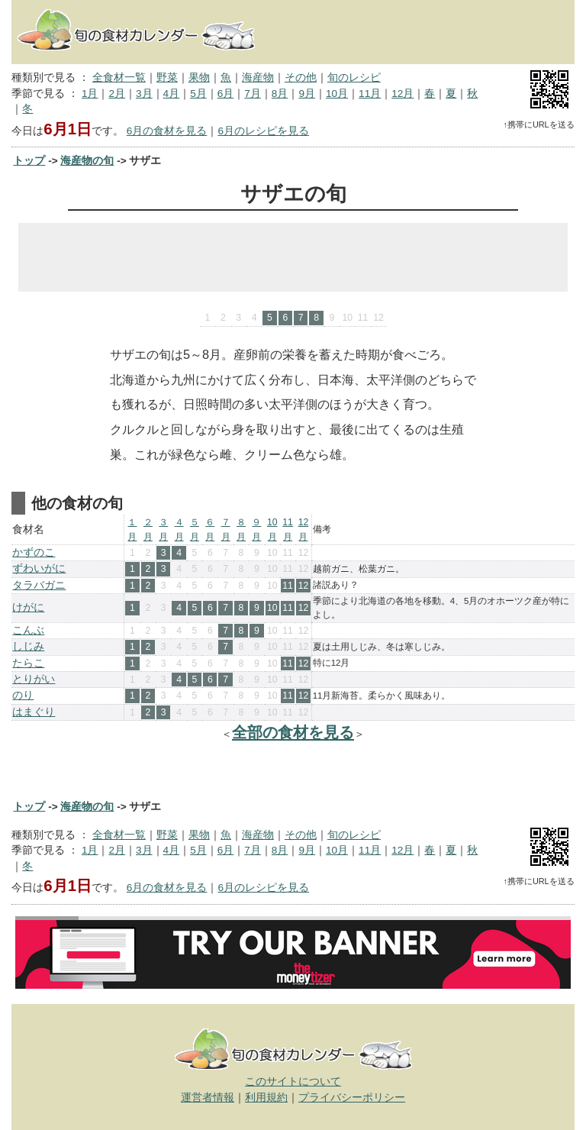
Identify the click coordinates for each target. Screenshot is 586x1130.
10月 (337, 93)
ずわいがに (39, 568)
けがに (28, 607)
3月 (144, 93)
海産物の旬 (87, 160)
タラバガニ (39, 585)
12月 (402, 93)
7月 (252, 93)
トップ (29, 160)
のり (23, 695)
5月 (198, 93)
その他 (301, 77)
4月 (171, 93)
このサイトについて (293, 1081)
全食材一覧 (119, 77)
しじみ (28, 646)
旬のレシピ (354, 77)
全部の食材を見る (293, 732)
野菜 (167, 77)
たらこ (28, 663)
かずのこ (33, 552)
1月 (90, 93)
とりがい (33, 679)
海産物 (258, 77)
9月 (306, 93)
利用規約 (266, 1097)
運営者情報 (207, 1097)
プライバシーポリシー (351, 1097)
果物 (199, 77)
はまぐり (33, 712)
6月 (225, 93)
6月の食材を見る (167, 131)
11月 (370, 93)
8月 (280, 93)
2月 (116, 93)
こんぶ (28, 630)
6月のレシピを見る (263, 131)
